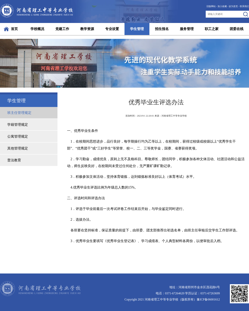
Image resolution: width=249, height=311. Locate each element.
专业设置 (112, 29)
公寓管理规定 (17, 136)
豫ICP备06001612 (208, 299)
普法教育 (14, 160)
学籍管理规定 (17, 125)
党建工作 (62, 29)
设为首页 (233, 6)
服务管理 (187, 29)
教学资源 (87, 29)
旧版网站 (211, 6)
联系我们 (244, 6)
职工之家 (212, 29)
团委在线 (236, 29)
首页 (14, 29)
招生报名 (162, 29)
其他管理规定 (17, 148)
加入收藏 (222, 6)
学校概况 (37, 29)
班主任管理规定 (19, 113)
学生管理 (137, 29)
